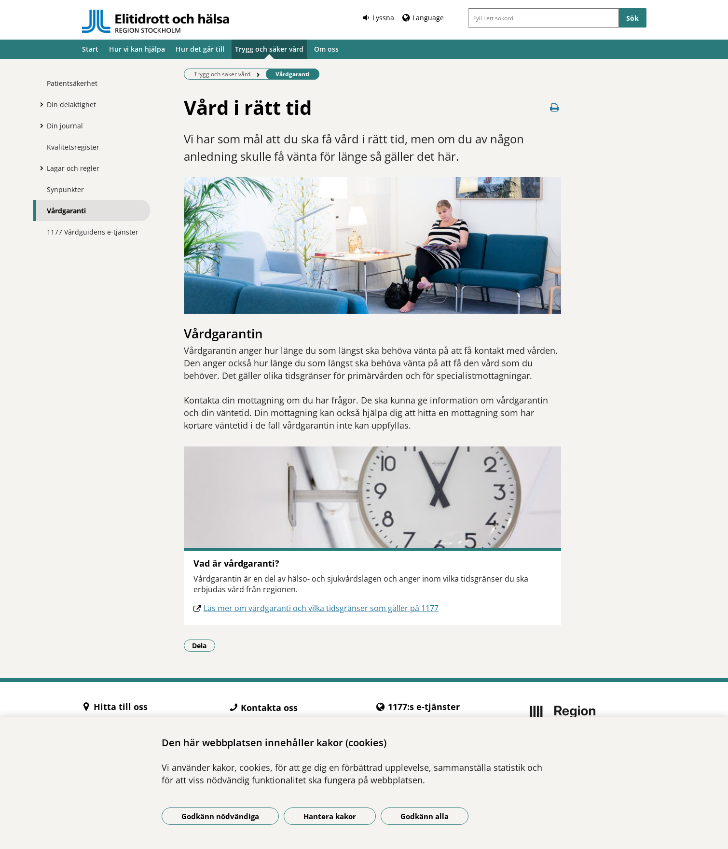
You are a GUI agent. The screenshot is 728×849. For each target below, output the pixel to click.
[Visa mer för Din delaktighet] (39, 104)
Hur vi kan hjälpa (137, 49)
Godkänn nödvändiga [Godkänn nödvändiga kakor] (220, 816)
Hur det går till (200, 49)
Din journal (65, 125)
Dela (203, 645)
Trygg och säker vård (269, 49)
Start (90, 49)
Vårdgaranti (66, 210)
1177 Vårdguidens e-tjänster (92, 232)
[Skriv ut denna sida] (554, 107)
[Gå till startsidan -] (156, 21)
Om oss (326, 49)
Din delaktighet (71, 104)
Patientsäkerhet (72, 83)
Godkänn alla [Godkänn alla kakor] (424, 816)
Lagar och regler (73, 168)
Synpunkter (65, 189)
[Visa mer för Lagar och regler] (39, 168)
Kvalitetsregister (73, 147)
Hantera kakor (329, 816)
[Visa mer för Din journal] (39, 125)
